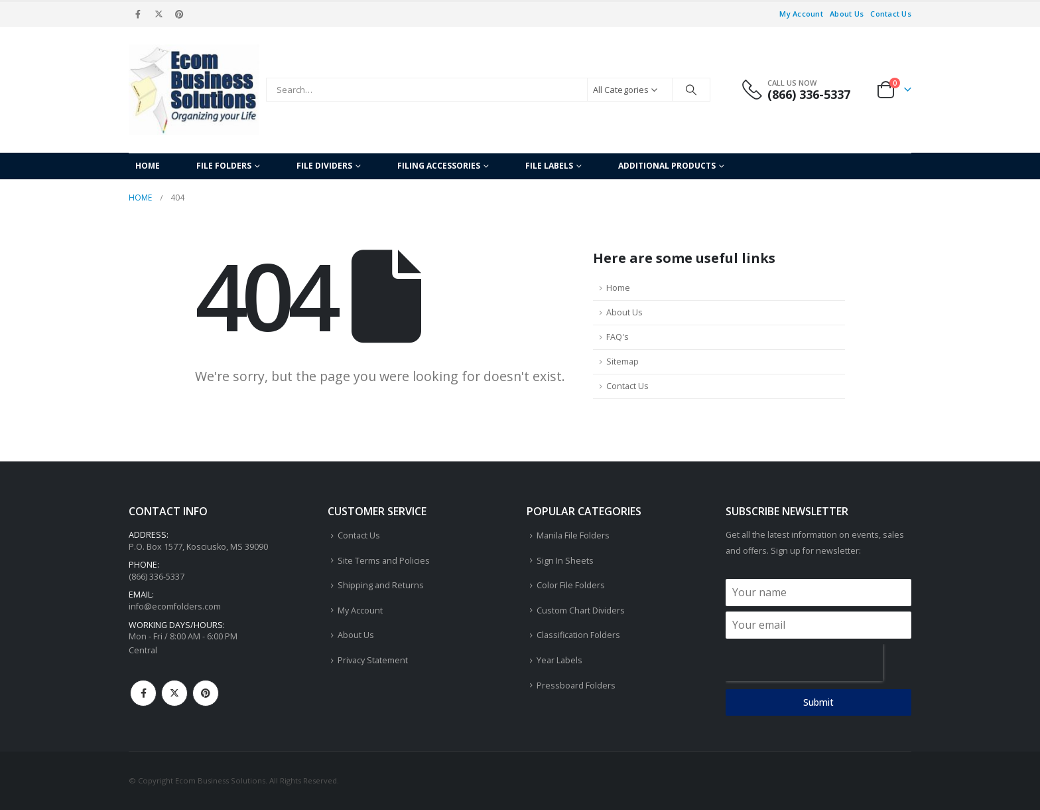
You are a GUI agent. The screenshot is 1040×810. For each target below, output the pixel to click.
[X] (158, 14)
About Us (847, 14)
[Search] (691, 89)
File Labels (549, 165)
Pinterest (205, 693)
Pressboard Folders (576, 685)
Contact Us (890, 14)
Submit (818, 702)
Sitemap (622, 361)
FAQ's (617, 337)
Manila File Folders (573, 535)
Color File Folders (571, 585)
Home (147, 165)
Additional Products (667, 165)
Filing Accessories (438, 165)
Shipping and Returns (381, 585)
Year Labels (559, 660)
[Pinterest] (179, 14)
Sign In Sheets (565, 560)
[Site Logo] (194, 89)
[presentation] (804, 662)
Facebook (143, 693)
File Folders (223, 165)
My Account (801, 14)
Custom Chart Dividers (581, 610)
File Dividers (324, 165)
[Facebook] (138, 14)
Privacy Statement (373, 660)
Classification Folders (578, 635)
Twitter (174, 693)
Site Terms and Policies (384, 560)
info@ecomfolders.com (175, 606)
